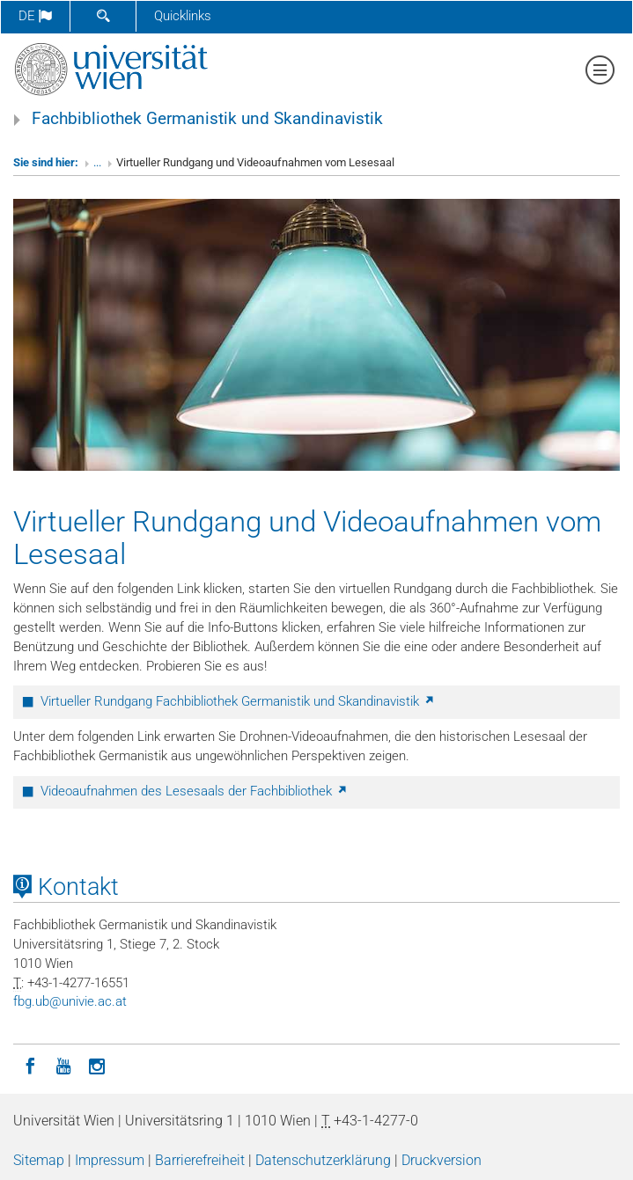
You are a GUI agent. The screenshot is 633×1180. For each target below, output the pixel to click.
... (97, 162)
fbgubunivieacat (70, 1001)
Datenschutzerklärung (323, 1160)
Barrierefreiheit (200, 1160)
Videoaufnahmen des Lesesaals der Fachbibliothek (194, 791)
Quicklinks (182, 16)
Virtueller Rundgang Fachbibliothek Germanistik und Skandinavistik (238, 701)
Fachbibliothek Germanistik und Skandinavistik (207, 118)
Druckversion (441, 1160)
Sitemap (38, 1160)
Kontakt (66, 887)
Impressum (109, 1160)
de (35, 16)
